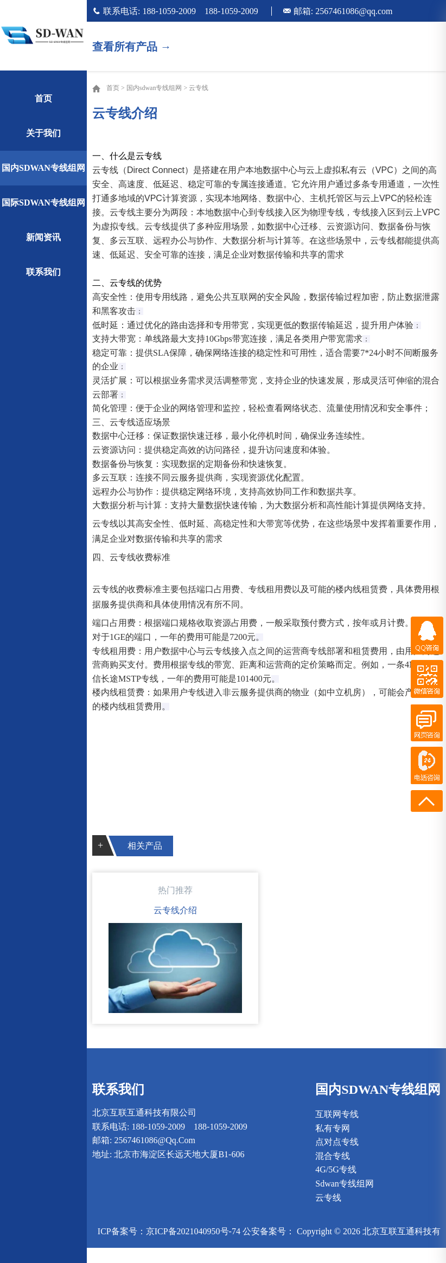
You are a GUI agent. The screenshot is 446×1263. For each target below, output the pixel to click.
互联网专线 (337, 1114)
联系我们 (43, 272)
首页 (43, 98)
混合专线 (332, 1156)
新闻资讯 (43, 237)
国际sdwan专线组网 (43, 202)
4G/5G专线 (335, 1169)
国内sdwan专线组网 (43, 167)
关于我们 (43, 133)
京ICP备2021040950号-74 (193, 1231)
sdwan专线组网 (344, 1183)
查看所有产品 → (131, 47)
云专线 (198, 88)
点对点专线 (337, 1141)
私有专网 (332, 1128)
